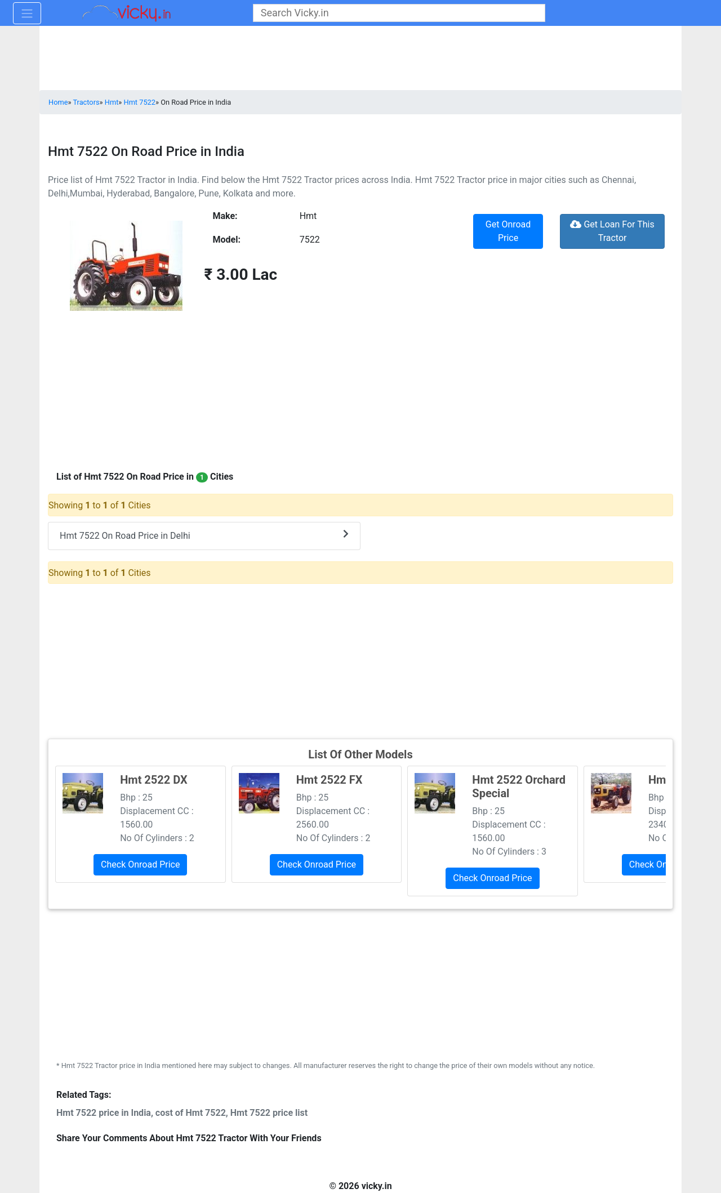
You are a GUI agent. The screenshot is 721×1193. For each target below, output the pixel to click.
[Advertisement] (360, 659)
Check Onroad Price (140, 864)
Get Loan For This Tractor (612, 231)
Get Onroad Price (508, 231)
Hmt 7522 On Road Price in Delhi (204, 535)
